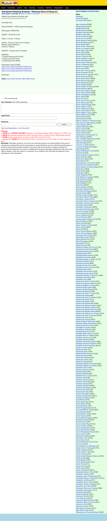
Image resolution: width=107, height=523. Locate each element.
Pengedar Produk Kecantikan (86, 343)
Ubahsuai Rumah (82, 496)
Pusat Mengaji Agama (83, 408)
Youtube (41, 8)
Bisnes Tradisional (82, 109)
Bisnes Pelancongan (83, 81)
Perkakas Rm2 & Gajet (84, 376)
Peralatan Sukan (82, 367)
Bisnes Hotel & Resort (84, 62)
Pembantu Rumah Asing (84, 249)
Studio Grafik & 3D (82, 452)
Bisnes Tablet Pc (81, 107)
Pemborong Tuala (82, 317)
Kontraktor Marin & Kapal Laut (87, 201)
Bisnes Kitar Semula (83, 70)
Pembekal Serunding (83, 277)
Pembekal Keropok (82, 263)
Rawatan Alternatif (82, 420)
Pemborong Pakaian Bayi (85, 303)
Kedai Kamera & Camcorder (86, 163)
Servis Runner (81, 434)
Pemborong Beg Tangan (84, 289)
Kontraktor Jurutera (83, 199)
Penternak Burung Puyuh (85, 353)
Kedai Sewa (80, 169)
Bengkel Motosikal (82, 32)
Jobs (25, 8)
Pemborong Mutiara (83, 301)
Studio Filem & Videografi (85, 448)
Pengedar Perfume (82, 339)
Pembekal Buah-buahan (84, 255)
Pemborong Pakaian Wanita (85, 311)
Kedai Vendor (80, 171)
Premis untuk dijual (83, 390)
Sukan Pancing (81, 466)
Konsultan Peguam (82, 189)
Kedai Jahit (80, 161)
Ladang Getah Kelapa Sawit (86, 219)
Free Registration (11, 128)
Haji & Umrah (81, 129)
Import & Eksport (82, 141)
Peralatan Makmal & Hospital (86, 364)
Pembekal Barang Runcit (84, 251)
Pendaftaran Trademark (84, 329)
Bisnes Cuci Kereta (82, 48)
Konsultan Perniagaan (84, 20)
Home (3, 8)
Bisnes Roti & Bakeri (83, 91)
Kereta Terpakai (81, 175)
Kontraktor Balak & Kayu (85, 197)
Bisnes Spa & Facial (83, 100)
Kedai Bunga (80, 149)
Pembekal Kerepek (82, 261)
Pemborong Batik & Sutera (85, 285)
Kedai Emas (80, 153)
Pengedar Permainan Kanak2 (86, 341)
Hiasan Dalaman (82, 131)
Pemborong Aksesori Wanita (86, 283)
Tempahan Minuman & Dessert (87, 488)
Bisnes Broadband (82, 42)
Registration (58, 8)
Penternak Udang (82, 362)
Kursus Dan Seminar (14, 79)
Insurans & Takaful (83, 145)
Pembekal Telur (81, 279)
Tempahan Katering (83, 480)
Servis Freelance (82, 426)
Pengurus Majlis (81, 348)
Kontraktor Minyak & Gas (85, 203)
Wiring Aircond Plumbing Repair (87, 512)
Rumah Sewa (80, 422)
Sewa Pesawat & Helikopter (86, 446)
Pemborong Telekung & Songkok (88, 313)
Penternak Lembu (82, 360)
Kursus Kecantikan (82, 213)
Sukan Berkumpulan (83, 462)
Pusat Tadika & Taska (83, 414)
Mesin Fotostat (81, 223)
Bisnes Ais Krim (81, 38)
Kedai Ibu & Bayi (82, 159)
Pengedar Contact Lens (84, 337)
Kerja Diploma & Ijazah (84, 177)
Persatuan (79, 16)
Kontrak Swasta (81, 193)
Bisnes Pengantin (82, 82)
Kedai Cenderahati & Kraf (85, 151)
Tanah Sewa (80, 468)
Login (67, 8)
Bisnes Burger (81, 44)
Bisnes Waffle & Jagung (84, 113)
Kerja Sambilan (81, 187)
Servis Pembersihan (83, 430)
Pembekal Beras (81, 253)
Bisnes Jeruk (80, 68)
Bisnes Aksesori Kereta (84, 40)
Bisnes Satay (80, 97)
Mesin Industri (81, 227)
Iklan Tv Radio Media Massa (86, 139)
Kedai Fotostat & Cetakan (85, 155)
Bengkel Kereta (81, 30)
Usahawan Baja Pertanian (85, 500)
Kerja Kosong (80, 181)
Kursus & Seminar (82, 211)
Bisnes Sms (80, 99)
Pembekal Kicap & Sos (84, 265)
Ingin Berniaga (81, 143)
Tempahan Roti (81, 492)
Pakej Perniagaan (82, 18)
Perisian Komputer (82, 370)
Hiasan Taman (81, 133)
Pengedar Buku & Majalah (85, 335)
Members (49, 8)
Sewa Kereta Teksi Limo (84, 442)
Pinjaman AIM (81, 378)
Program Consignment (84, 396)
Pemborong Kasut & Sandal (86, 297)
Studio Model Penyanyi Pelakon (87, 456)
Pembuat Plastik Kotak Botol (86, 323)
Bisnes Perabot (81, 84)
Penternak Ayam (81, 351)
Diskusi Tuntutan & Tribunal (86, 121)
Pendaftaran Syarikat (83, 327)
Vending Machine (82, 506)
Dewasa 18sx (80, 117)
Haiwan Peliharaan (82, 127)
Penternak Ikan (81, 355)
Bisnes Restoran (81, 88)
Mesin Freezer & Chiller (84, 225)
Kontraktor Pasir (81, 205)
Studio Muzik (80, 458)
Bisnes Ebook (81, 54)
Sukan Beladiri (81, 460)
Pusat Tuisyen (81, 416)
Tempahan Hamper (82, 474)
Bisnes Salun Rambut (83, 93)
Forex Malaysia (81, 125)
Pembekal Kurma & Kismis (85, 267)
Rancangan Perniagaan (84, 418)
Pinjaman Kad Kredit (83, 382)
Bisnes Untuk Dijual (83, 111)
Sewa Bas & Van (82, 438)
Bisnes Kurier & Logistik (84, 74)
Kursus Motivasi (81, 217)
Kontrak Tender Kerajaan (84, 195)
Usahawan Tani (81, 504)
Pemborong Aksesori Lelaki (85, 281)
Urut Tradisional (81, 498)
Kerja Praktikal (81, 183)
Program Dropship (82, 398)
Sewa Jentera (80, 440)
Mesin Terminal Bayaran (84, 233)
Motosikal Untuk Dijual (84, 235)
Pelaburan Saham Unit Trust (86, 247)
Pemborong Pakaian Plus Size (86, 309)
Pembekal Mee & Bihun (84, 271)
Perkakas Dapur (81, 372)
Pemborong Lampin (83, 299)
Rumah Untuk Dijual (83, 424)
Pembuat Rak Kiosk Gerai (85, 325)
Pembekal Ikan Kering (84, 257)
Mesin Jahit (80, 229)
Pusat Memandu (81, 406)
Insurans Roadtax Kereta (84, 147)
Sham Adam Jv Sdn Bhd (10, 14)
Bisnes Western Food (83, 115)
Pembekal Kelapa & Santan (86, 259)
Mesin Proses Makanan (84, 231)
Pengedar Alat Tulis (83, 331)
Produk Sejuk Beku (82, 394)
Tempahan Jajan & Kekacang (86, 476)
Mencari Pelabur (81, 221)
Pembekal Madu (81, 269)
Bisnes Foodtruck (82, 56)
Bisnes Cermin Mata (83, 46)
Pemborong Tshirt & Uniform (86, 315)
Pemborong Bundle (83, 291)
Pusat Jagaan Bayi (82, 402)
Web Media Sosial (28, 79)
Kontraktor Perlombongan (85, 209)
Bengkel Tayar (81, 34)
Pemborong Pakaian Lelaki (85, 307)
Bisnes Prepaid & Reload (85, 86)
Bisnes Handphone (82, 58)
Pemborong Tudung (83, 319)
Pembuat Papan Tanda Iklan (86, 321)
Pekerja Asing (80, 245)
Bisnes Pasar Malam (83, 78)
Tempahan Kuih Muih (83, 486)
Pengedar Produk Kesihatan (86, 345)
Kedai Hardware (81, 157)
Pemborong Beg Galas (84, 287)
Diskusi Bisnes (81, 119)
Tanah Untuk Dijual (83, 470)
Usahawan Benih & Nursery (85, 502)
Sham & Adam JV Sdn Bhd (30, 14)
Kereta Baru (80, 173)
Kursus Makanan (82, 215)
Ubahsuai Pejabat (82, 494)
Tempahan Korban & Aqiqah (86, 484)
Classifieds (11, 8)
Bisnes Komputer (82, 72)
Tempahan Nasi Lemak (84, 490)
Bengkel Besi (80, 28)
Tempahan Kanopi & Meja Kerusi (87, 478)
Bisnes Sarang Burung (84, 95)
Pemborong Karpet (82, 295)
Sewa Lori (79, 444)
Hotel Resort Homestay (84, 135)
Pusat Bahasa (80, 400)
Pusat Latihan (81, 404)
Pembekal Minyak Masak (85, 273)
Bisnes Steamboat (82, 103)
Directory (32, 8)
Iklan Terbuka (81, 137)
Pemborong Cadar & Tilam (85, 293)
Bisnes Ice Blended (82, 64)
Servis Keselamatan (83, 428)
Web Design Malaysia (83, 508)
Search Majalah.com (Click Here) (87, 11)
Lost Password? (24, 128)
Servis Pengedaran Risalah (85, 432)
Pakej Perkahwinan (82, 239)
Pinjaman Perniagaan (83, 388)
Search (19, 8)
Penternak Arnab (82, 349)
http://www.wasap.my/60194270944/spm (17, 67)
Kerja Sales (80, 185)
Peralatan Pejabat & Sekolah (86, 365)
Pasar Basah (80, 243)
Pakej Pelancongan (82, 237)
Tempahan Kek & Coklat (84, 482)
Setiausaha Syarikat (83, 436)
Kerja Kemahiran (82, 179)
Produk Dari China (82, 392)
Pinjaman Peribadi (82, 386)
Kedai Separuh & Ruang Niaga (87, 167)
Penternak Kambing (83, 357)
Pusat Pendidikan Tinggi (84, 410)
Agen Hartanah (81, 24)
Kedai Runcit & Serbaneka (85, 165)
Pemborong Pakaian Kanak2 (86, 305)
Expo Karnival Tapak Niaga (85, 123)
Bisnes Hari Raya (82, 60)
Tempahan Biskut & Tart (84, 472)
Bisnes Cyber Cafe (82, 50)
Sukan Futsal (80, 464)
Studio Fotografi (82, 450)
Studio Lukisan (81, 454)
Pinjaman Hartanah (83, 380)
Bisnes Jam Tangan (82, 66)
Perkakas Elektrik (82, 374)
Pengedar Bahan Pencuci (84, 333)
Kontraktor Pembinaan (84, 207)
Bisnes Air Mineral (82, 36)
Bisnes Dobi (80, 52)
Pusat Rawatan (81, 412)
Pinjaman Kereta (82, 384)
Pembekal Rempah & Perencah (87, 275)
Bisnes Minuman (82, 76)
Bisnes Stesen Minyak (83, 105)
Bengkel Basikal (81, 26)
